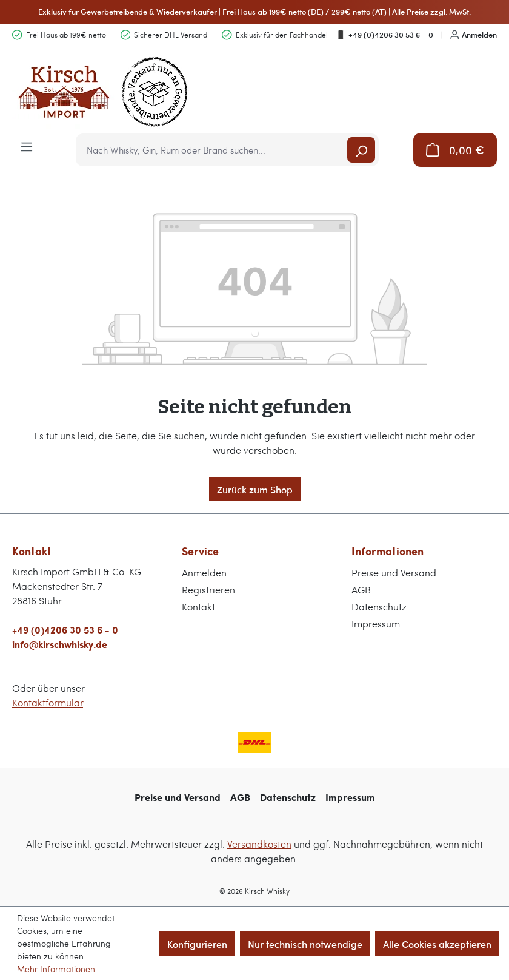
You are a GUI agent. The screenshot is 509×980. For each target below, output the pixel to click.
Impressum (375, 623)
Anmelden (473, 34)
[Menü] (26, 145)
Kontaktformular (47, 702)
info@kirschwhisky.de (59, 644)
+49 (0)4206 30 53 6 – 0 (384, 34)
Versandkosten (259, 843)
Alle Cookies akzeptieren (437, 943)
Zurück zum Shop (255, 489)
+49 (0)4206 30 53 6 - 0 (65, 630)
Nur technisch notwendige (305, 943)
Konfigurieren (197, 943)
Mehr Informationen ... (61, 969)
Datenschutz (379, 606)
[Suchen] (361, 150)
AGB (361, 589)
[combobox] (212, 150)
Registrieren (208, 589)
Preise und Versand (393, 572)
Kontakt (198, 606)
